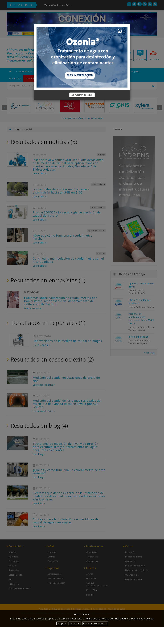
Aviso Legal (92, 618)
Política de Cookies (142, 618)
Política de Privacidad (113, 618)
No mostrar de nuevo (82, 94)
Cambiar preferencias (95, 623)
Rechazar (75, 623)
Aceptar (61, 623)
